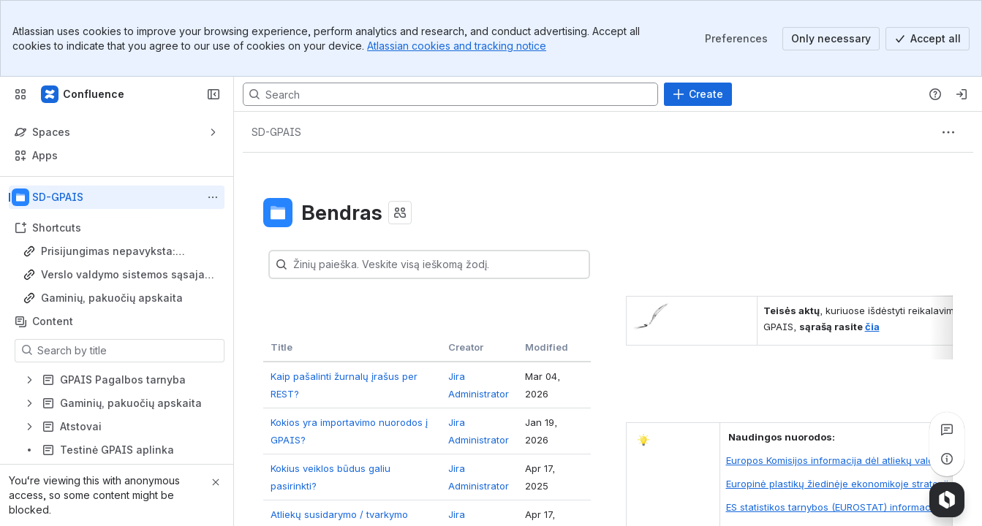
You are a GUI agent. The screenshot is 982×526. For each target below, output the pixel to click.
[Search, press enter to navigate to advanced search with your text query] (450, 94)
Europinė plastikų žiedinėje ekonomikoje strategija (840, 483)
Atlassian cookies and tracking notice (456, 45)
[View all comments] (947, 429)
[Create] (698, 94)
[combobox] (323, 264)
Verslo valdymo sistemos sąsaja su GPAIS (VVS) (123, 275)
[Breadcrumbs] (276, 132)
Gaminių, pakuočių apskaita (112, 297)
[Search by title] (128, 350)
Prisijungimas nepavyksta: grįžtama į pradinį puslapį (108, 252)
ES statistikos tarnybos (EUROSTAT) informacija (833, 507)
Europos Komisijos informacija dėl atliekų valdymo (839, 460)
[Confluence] (83, 94)
